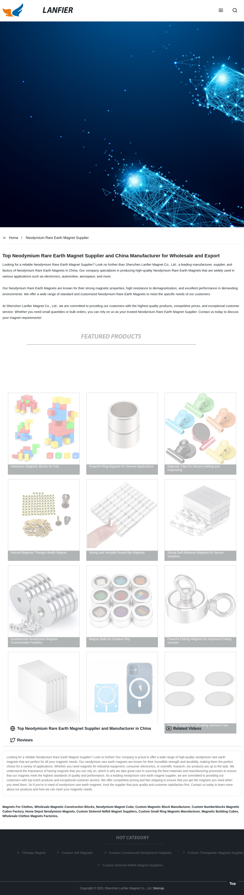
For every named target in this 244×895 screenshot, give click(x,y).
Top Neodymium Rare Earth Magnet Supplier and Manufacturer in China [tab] (80, 728)
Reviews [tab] (21, 740)
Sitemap (158, 888)
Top (232, 883)
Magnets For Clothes (17, 807)
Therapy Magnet (35, 853)
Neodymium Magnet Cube (115, 807)
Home (13, 238)
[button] (220, 11)
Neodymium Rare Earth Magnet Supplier (57, 238)
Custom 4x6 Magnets (78, 853)
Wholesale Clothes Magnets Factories (29, 816)
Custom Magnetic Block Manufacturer (162, 807)
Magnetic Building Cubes (220, 811)
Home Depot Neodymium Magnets (50, 811)
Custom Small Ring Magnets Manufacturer (169, 811)
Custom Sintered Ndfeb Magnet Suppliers (106, 811)
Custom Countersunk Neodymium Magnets (141, 853)
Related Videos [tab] (183, 728)
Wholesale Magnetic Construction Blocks (64, 807)
